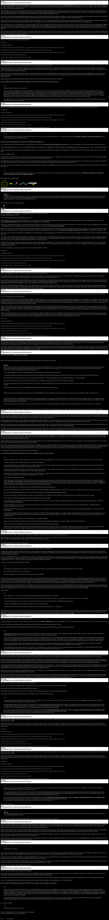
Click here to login (5, 916)
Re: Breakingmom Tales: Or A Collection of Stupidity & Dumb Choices (16, 2)
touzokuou (3, 780)
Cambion (3, 1)
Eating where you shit (6, 357)
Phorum (15, 918)
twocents (3, 35)
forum (4, 918)
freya (2, 805)
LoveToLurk (4, 530)
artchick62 (3, 188)
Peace (2, 351)
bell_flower (3, 128)
